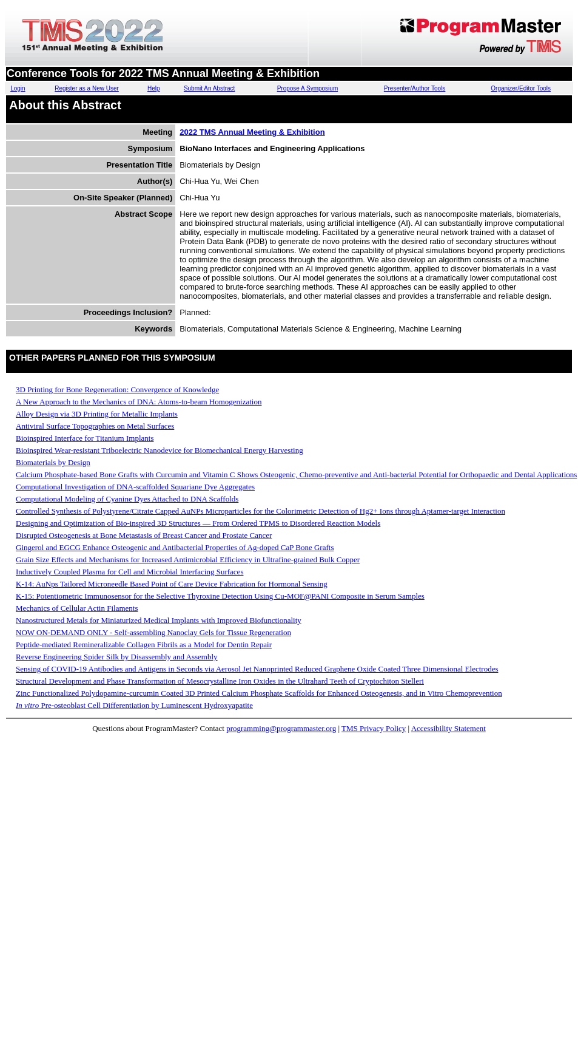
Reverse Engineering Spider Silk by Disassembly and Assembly (117, 656)
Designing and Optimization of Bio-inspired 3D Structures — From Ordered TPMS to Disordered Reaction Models (198, 523)
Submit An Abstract (209, 88)
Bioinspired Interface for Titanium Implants (84, 438)
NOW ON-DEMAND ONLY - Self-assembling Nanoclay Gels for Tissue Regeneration (153, 632)
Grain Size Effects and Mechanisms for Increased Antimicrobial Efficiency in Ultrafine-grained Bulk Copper (188, 559)
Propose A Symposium (307, 88)
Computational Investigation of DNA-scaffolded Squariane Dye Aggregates (135, 486)
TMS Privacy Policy (373, 728)
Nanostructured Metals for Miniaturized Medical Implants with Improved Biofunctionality (158, 620)
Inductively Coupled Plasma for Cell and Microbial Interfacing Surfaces (129, 571)
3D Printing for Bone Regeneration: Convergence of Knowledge (117, 389)
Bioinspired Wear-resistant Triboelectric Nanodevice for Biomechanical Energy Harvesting (159, 450)
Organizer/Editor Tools (521, 88)
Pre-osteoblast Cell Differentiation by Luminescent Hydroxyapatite (134, 705)
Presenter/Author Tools (415, 88)
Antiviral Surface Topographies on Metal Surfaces (95, 425)
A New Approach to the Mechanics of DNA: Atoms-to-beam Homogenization (138, 401)
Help (153, 88)
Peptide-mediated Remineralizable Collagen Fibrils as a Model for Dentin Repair (144, 644)
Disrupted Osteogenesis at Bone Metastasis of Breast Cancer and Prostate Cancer (144, 535)
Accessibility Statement (448, 728)
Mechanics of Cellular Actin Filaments (77, 608)
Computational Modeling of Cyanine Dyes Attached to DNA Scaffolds (127, 498)
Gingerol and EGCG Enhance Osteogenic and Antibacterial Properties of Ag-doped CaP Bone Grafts (175, 547)
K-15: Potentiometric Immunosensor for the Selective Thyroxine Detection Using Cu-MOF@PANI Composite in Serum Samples (220, 595)
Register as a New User (87, 88)
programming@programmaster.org (281, 728)
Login (17, 88)
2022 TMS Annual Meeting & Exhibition (252, 132)
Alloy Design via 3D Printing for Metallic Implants (97, 413)
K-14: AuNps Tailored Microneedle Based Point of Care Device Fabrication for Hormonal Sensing (172, 583)
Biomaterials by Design (53, 462)
